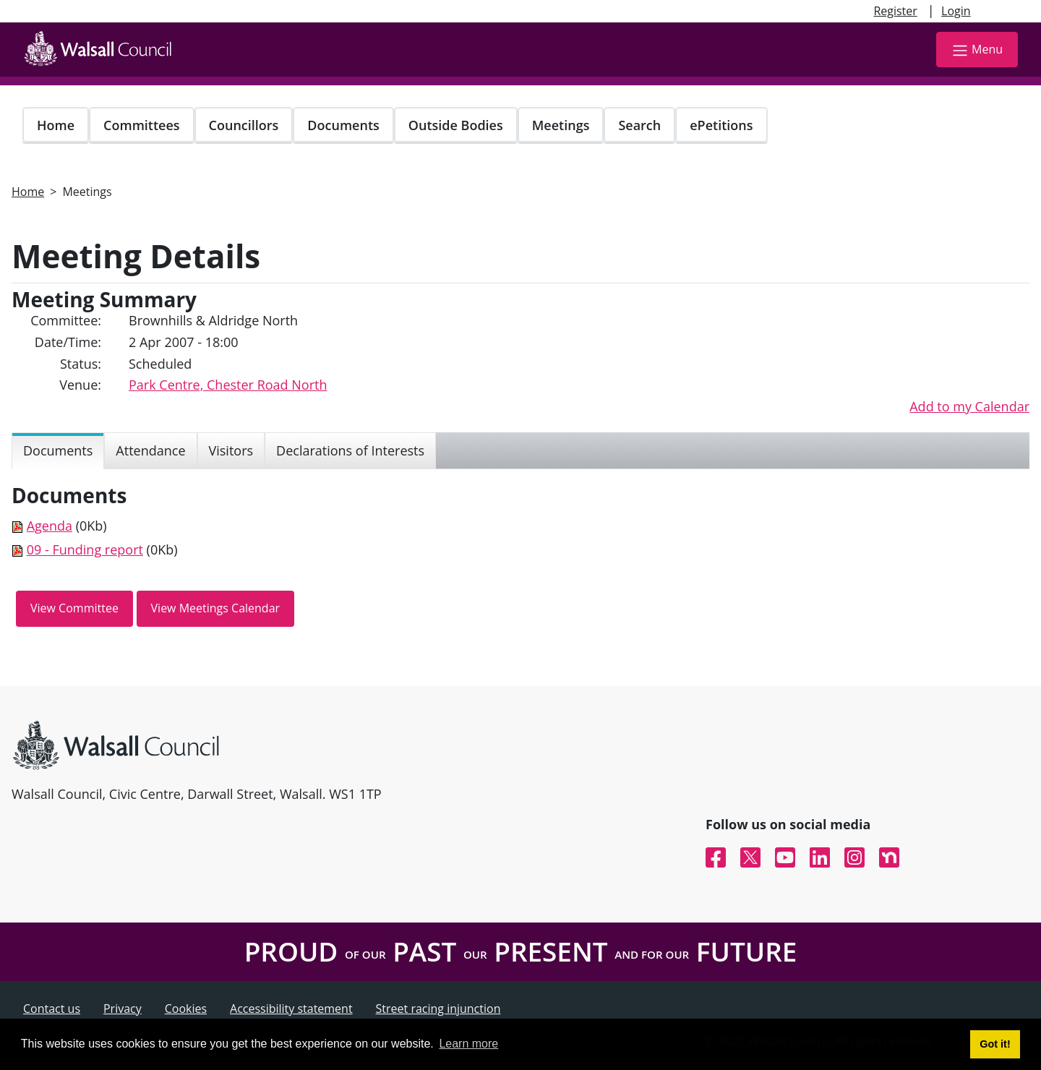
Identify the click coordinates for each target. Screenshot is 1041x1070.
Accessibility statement (291, 1009)
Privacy (122, 1009)
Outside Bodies (455, 125)
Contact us (51, 1009)
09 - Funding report (85, 549)
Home (55, 125)
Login (956, 11)
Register (895, 11)
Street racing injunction (438, 1009)
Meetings (561, 125)
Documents (343, 125)
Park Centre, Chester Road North (228, 384)
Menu (977, 50)
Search (639, 125)
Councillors (244, 125)
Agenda (49, 525)
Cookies (186, 1009)
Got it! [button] (995, 1044)
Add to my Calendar (969, 406)
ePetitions (721, 125)
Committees (141, 125)
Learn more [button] (468, 1043)
